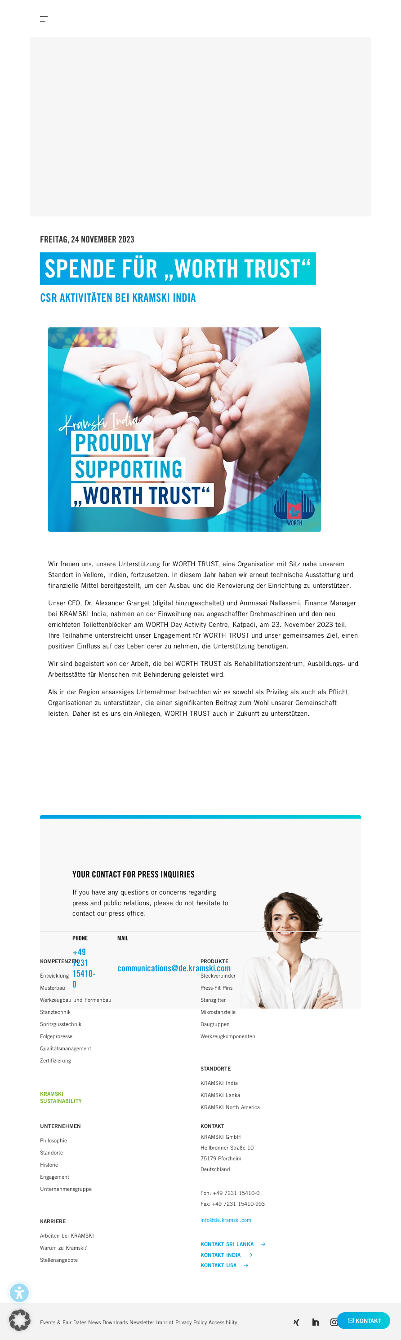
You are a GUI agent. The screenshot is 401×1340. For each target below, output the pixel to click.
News (94, 1322)
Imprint (165, 1322)
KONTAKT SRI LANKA (232, 1244)
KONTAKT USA (224, 1265)
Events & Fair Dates (63, 1322)
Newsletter (141, 1322)
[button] (20, 1320)
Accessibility (223, 1322)
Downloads (115, 1322)
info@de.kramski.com (225, 1220)
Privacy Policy (191, 1322)
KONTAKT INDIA (226, 1255)
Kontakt (368, 1320)
